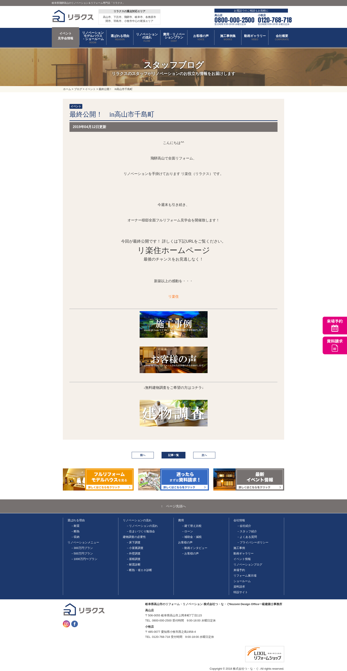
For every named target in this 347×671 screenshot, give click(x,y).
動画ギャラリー (243, 553)
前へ (142, 455)
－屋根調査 (133, 559)
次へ (204, 455)
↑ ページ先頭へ (173, 506)
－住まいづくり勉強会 (140, 531)
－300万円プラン (82, 548)
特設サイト (240, 592)
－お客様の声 (190, 553)
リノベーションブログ (247, 564)
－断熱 (75, 531)
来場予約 (239, 570)
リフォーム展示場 (244, 575)
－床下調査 (133, 542)
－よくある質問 (247, 537)
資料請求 (239, 586)
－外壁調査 (133, 553)
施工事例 (239, 548)
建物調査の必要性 (134, 537)
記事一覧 (173, 455)
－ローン (187, 531)
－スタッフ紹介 (247, 531)
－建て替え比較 (191, 525)
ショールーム (242, 581)
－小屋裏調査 (134, 548)
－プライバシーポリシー (252, 542)
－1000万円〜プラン (84, 559)
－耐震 (75, 525)
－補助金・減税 (191, 537)
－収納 (75, 537)
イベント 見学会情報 (65, 36)
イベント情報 (242, 559)
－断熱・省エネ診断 (139, 570)
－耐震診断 (133, 564)
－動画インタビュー (194, 548)
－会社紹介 (244, 525)
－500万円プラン (82, 553)
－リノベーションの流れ (142, 525)
